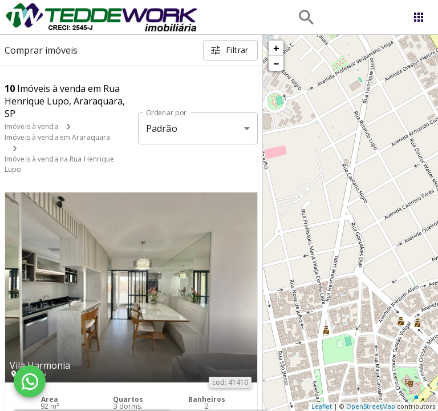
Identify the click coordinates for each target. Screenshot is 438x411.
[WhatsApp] (30, 381)
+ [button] (276, 48)
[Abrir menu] (418, 17)
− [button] (276, 63)
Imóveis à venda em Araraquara (57, 137)
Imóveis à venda (31, 126)
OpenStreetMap (370, 406)
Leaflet (321, 406)
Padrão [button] (161, 128)
